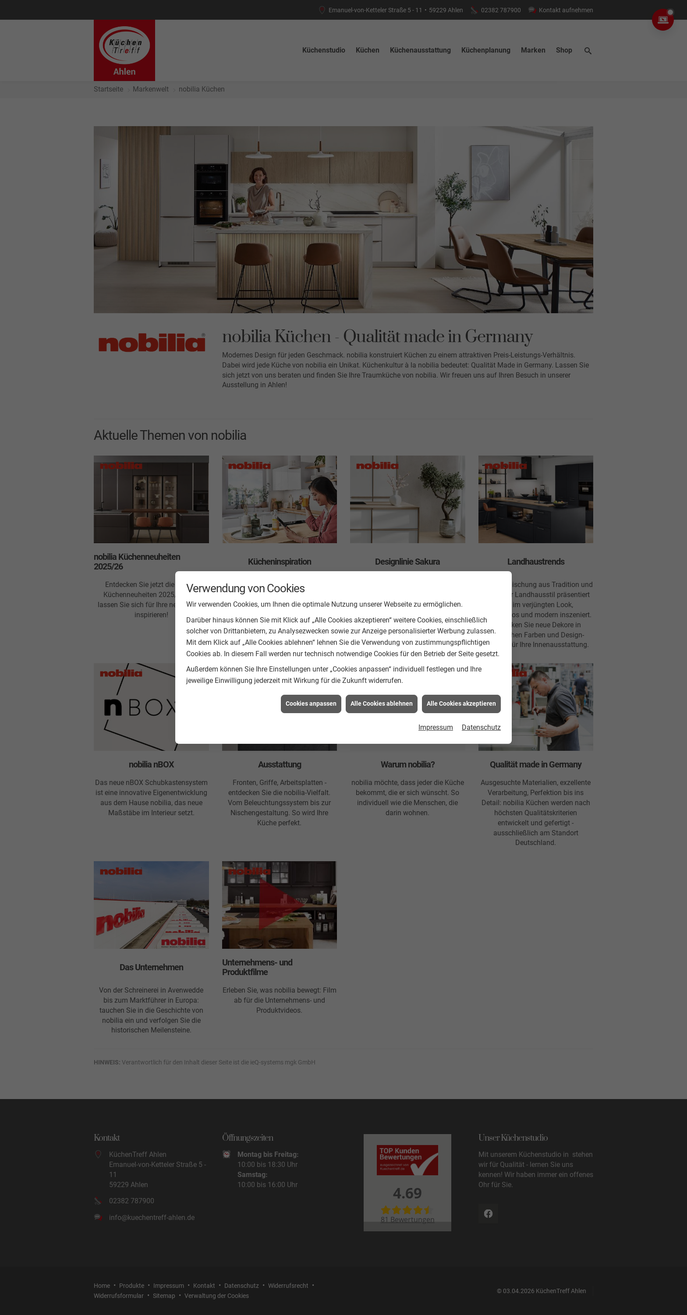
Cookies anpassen (311, 703)
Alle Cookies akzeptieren (461, 703)
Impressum (435, 727)
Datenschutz (481, 727)
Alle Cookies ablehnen (382, 703)
